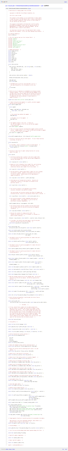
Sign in (65, 1)
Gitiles (7, 449)
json (66, 449)
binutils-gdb (11, 5)
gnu (6, 5)
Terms (13, 449)
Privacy (10, 449)
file (29, 8)
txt (63, 449)
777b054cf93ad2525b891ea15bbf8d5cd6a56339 (27, 5)
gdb (42, 5)
